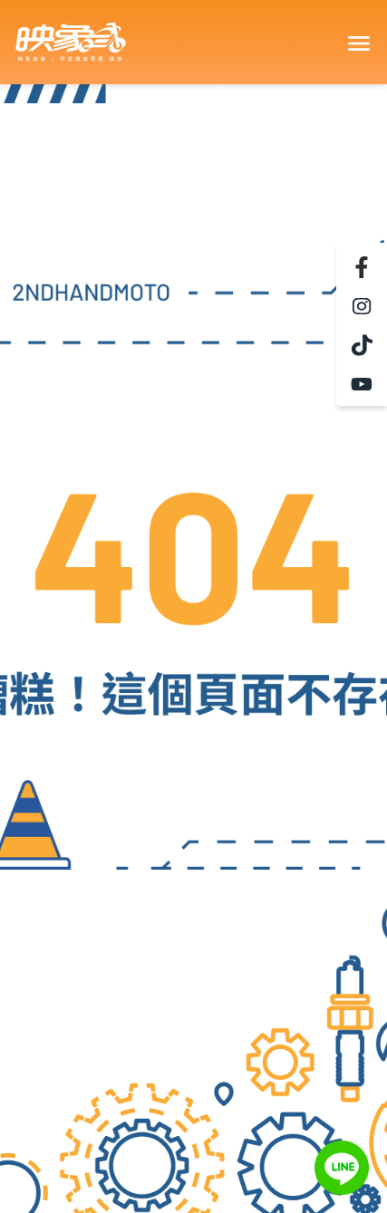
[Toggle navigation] (357, 42)
